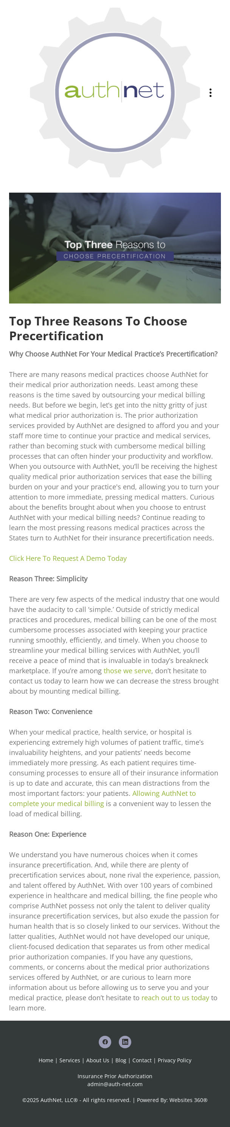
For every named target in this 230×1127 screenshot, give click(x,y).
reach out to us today (175, 997)
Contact (142, 1060)
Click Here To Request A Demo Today (68, 558)
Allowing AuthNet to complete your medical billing (102, 798)
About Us (97, 1060)
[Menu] (210, 92)
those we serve (127, 671)
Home (47, 1060)
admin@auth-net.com (115, 1084)
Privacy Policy (174, 1060)
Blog (120, 1060)
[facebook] (105, 1042)
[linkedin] (125, 1042)
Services (69, 1060)
